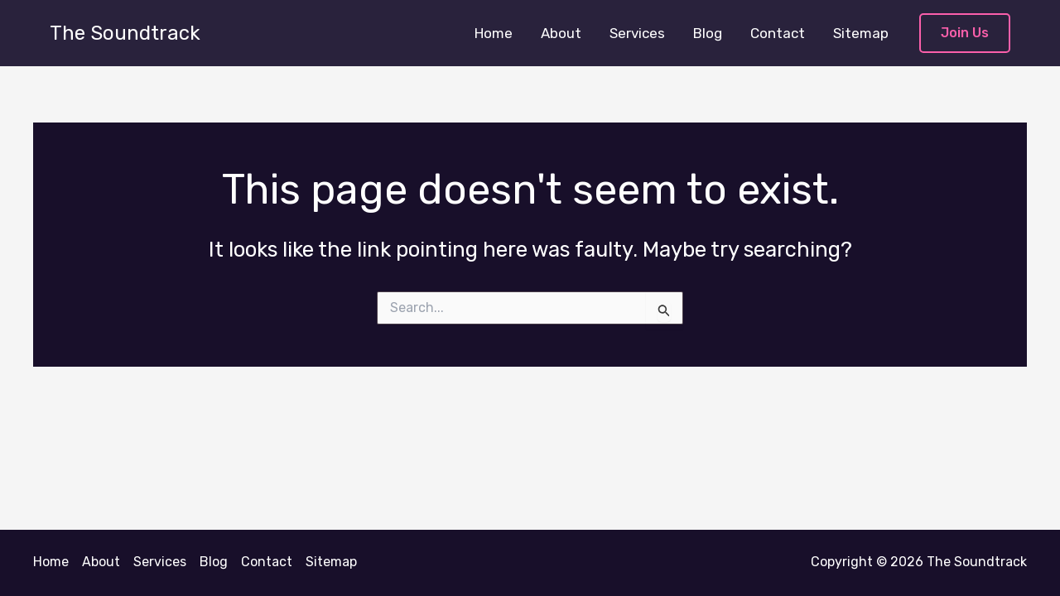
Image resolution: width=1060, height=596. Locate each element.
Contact (777, 33)
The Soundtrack (125, 33)
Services (637, 33)
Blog (707, 33)
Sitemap (861, 33)
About (561, 33)
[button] (964, 33)
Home (494, 33)
